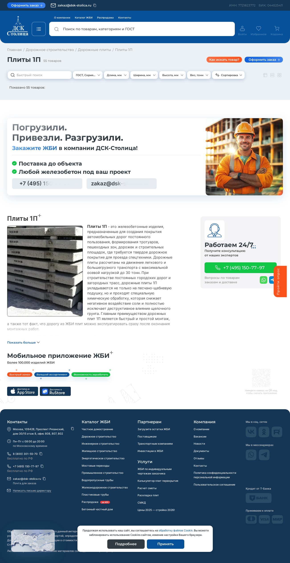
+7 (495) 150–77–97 (243, 267)
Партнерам (150, 422)
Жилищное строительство (99, 451)
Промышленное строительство (102, 473)
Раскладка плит (148, 495)
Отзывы (199, 458)
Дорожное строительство (99, 436)
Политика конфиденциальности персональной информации (215, 475)
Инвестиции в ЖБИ (150, 451)
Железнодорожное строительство (105, 488)
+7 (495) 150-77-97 (26, 466)
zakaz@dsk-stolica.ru (27, 478)
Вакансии (200, 436)
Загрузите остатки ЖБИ (154, 429)
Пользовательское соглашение (214, 485)
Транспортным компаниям (155, 444)
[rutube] (277, 436)
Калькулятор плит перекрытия (158, 481)
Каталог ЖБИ (84, 17)
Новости (199, 444)
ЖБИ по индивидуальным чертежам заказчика (155, 471)
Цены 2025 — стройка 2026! (156, 510)
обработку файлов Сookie (176, 530)
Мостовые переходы (95, 466)
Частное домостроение (97, 429)
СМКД (142, 503)
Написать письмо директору (32, 490)
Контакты (124, 17)
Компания (204, 422)
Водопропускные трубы (97, 480)
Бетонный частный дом (97, 510)
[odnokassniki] (264, 436)
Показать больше (21, 348)
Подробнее (126, 544)
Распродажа (105, 17)
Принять (165, 544)
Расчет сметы (147, 488)
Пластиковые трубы (95, 495)
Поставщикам (147, 436)
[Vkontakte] (251, 436)
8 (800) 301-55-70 (25, 454)
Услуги (145, 462)
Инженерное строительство (100, 444)
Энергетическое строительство (103, 458)
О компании (62, 17)
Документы (201, 451)
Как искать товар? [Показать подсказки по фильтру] (224, 60)
